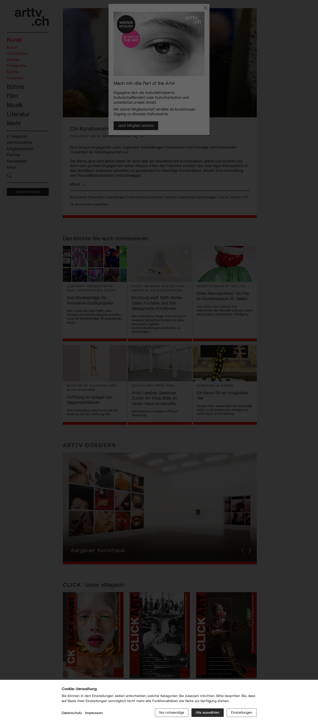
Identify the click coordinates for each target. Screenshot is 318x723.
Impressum (94, 712)
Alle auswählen (207, 712)
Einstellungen (241, 712)
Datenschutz (72, 712)
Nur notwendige (171, 712)
